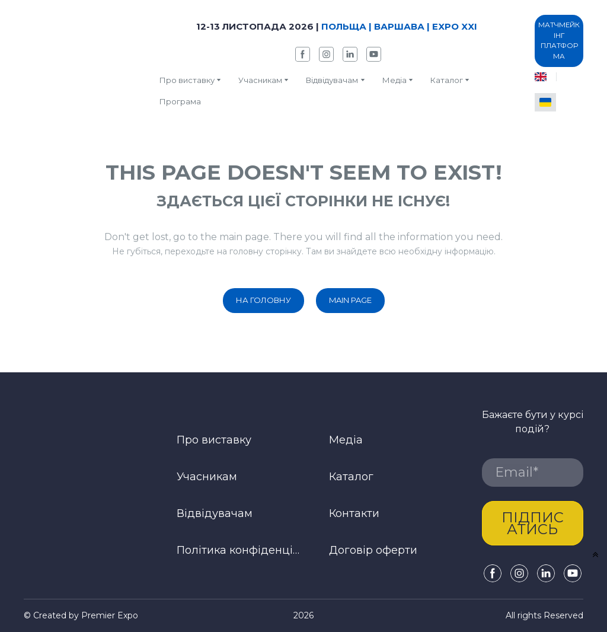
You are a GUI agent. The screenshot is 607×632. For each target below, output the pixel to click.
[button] (302, 54)
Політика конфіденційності (239, 550)
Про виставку (187, 80)
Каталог (351, 476)
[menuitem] (541, 77)
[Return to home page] (83, 63)
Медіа (394, 80)
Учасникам (260, 80)
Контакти (354, 513)
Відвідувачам (332, 80)
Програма (180, 101)
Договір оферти (373, 550)
